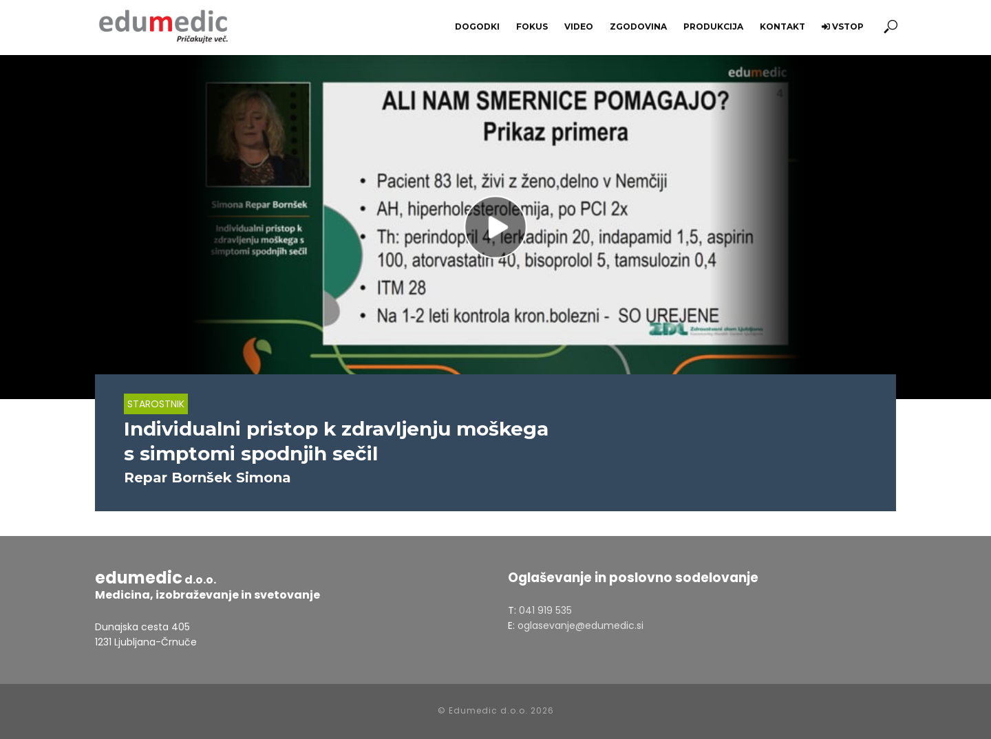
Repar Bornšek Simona (207, 477)
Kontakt (782, 26)
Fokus (532, 26)
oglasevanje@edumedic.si (580, 625)
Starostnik (155, 404)
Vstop (843, 26)
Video (578, 26)
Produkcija (713, 26)
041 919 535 (545, 610)
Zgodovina (638, 26)
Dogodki (477, 26)
